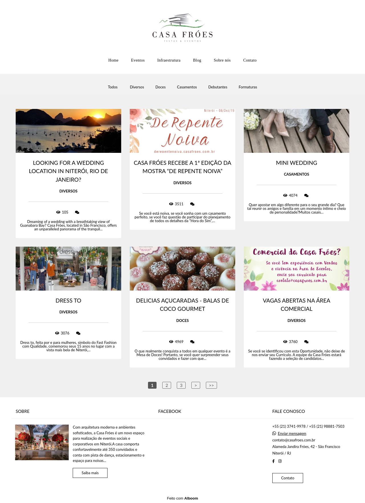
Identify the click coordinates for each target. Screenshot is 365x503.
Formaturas (248, 87)
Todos (112, 87)
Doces (160, 87)
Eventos (138, 60)
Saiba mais (90, 472)
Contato (250, 60)
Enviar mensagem (292, 433)
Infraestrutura (169, 60)
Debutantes (217, 87)
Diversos (137, 87)
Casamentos (187, 87)
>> (211, 385)
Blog (197, 60)
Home (113, 60)
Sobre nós (222, 60)
